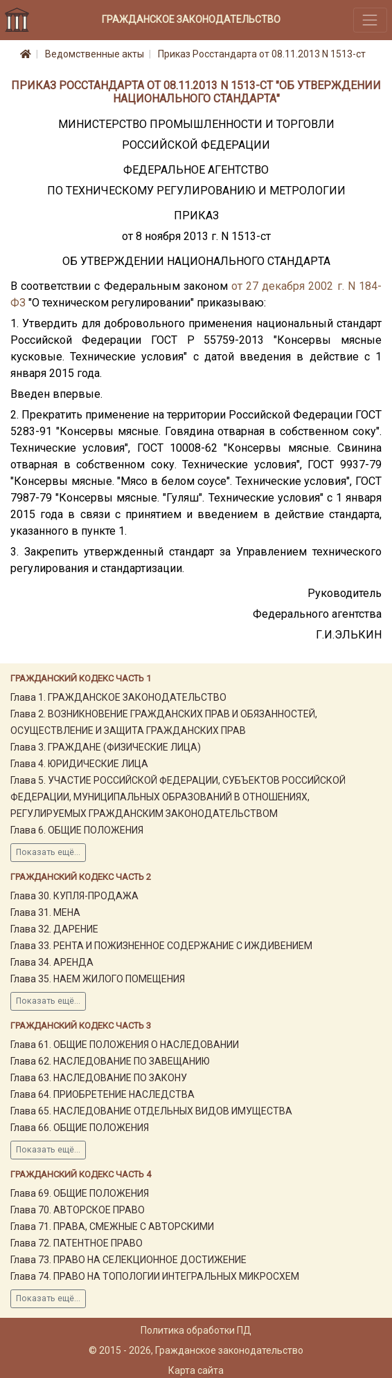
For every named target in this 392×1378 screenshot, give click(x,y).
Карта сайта (196, 1370)
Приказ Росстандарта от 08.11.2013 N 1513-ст (262, 53)
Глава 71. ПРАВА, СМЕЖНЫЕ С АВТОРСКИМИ (112, 1226)
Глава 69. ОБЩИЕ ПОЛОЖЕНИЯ (79, 1193)
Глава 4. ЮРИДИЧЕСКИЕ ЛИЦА (79, 763)
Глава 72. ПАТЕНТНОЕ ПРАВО (76, 1243)
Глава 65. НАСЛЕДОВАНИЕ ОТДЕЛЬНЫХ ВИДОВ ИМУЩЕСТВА (151, 1111)
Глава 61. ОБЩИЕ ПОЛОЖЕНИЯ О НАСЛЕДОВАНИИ (124, 1044)
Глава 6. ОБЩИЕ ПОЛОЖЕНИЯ (76, 830)
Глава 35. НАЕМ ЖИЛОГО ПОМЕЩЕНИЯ (97, 978)
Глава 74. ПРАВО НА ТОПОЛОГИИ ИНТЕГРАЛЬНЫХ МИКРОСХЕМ (154, 1276)
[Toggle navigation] (370, 20)
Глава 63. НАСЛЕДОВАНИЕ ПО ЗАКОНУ (98, 1077)
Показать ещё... (48, 852)
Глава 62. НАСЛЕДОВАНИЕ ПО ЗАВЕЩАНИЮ (110, 1061)
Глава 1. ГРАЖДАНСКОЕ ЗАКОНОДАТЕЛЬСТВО (118, 697)
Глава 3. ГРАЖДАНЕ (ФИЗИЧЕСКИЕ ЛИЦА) (105, 747)
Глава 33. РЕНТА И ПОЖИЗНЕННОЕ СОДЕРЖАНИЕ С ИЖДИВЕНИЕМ (161, 945)
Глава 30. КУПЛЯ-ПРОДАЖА (74, 895)
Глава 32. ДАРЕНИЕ (54, 929)
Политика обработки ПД (196, 1330)
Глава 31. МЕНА (45, 912)
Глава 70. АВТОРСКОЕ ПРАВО (77, 1209)
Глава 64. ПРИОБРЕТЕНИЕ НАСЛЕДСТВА (102, 1094)
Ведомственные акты (94, 53)
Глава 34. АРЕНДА (51, 962)
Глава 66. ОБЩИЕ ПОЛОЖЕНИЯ (79, 1127)
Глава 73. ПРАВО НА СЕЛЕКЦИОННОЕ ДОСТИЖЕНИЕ (128, 1259)
